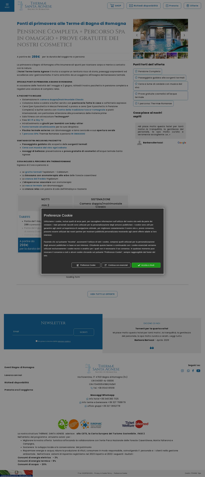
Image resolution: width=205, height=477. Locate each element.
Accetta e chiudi (146, 265)
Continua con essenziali (116, 265)
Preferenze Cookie (85, 265)
